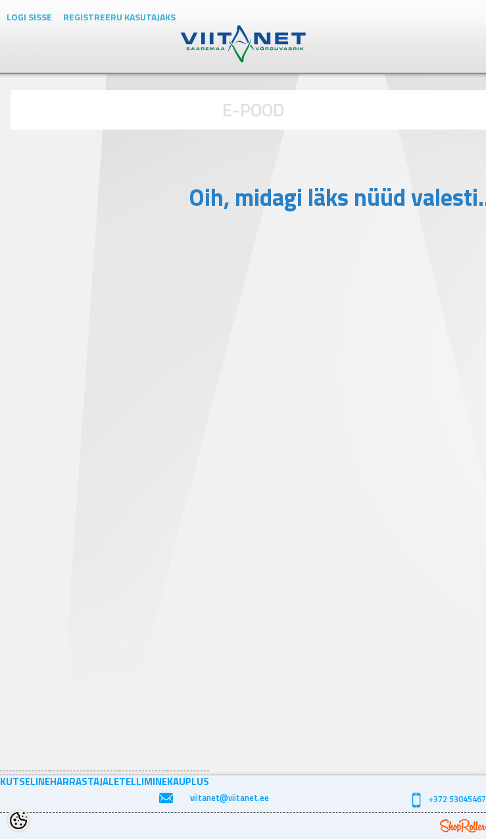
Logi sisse (29, 17)
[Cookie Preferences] (18, 820)
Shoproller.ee (463, 825)
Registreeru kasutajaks (119, 17)
